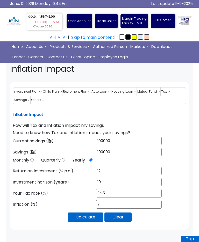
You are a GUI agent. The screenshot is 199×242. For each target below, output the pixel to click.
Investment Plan (27, 91)
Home (17, 46)
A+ (52, 37)
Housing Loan (123, 91)
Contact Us (57, 57)
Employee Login (113, 57)
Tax (165, 91)
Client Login (82, 57)
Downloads (162, 46)
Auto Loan (100, 91)
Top (190, 239)
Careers (35, 57)
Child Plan (52, 91)
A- (65, 37)
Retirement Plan (76, 91)
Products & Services (68, 46)
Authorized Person (110, 46)
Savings (22, 100)
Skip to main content (92, 37)
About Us (34, 46)
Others (37, 100)
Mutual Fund (148, 91)
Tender (18, 57)
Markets (137, 46)
